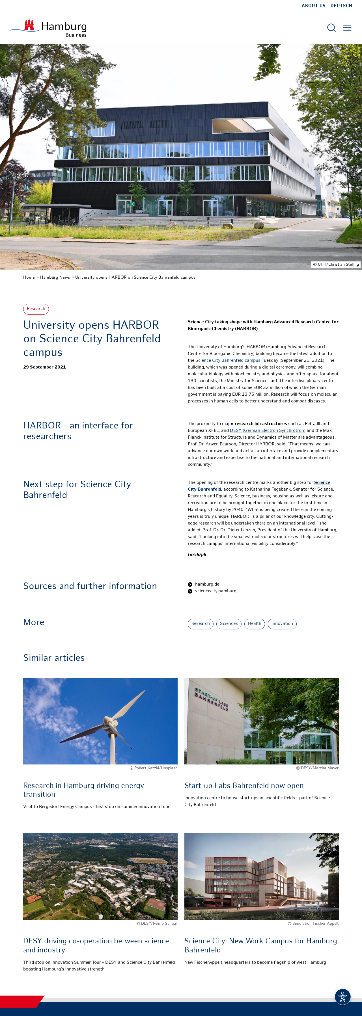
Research (36, 309)
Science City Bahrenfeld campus (227, 361)
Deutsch (341, 6)
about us (314, 6)
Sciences (229, 624)
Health (254, 624)
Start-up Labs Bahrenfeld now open (244, 786)
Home (29, 278)
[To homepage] (48, 27)
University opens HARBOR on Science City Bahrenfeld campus (135, 278)
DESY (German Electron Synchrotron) (267, 431)
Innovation (282, 624)
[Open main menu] (347, 28)
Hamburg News (55, 278)
